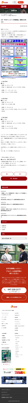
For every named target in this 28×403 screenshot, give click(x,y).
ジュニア (3, 321)
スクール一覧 (4, 317)
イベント (4, 227)
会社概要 (16, 328)
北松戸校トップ (6, 14)
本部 (16, 339)
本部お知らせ (17, 315)
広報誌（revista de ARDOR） (20, 325)
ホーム (2, 14)
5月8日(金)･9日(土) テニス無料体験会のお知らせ (12, 204)
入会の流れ (17, 313)
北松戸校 (3, 6)
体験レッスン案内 (5, 323)
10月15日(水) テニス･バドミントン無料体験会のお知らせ (14, 216)
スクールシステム (5, 314)
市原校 (3, 335)
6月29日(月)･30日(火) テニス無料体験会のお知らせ (13, 199)
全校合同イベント (18, 319)
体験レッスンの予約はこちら (14, 297)
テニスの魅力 (4, 319)
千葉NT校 (4, 342)
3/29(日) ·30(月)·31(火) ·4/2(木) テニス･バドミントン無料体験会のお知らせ (14, 209)
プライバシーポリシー (6, 389)
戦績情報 (16, 317)
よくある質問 (4, 327)
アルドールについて (5, 313)
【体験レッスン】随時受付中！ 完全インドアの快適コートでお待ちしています (14, 193)
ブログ (3, 229)
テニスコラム (17, 321)
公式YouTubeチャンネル (19, 335)
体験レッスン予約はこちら (21, 2)
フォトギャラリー (18, 323)
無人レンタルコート (5, 344)
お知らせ (10, 14)
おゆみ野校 (4, 333)
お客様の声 (3, 325)
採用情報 (16, 330)
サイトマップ (4, 392)
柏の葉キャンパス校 (6, 340)
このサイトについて (5, 394)
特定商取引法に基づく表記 (7, 397)
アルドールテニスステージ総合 (8, 310)
